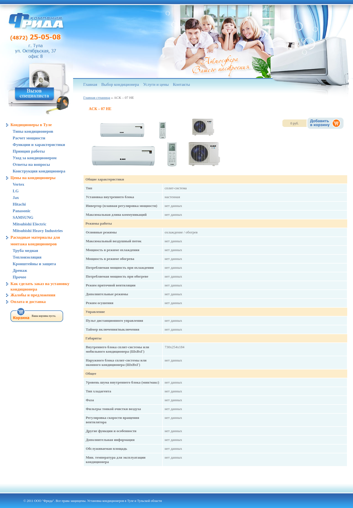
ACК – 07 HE (100, 109)
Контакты (181, 84)
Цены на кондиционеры (32, 177)
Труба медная (25, 250)
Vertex (18, 184)
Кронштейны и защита (34, 264)
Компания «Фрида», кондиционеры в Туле (36, 20)
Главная (90, 84)
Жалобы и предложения (32, 295)
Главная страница (96, 97)
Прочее (19, 277)
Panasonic (22, 211)
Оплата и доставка (28, 301)
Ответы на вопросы (31, 164)
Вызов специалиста (34, 94)
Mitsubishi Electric (29, 224)
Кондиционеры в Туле (31, 125)
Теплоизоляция (27, 257)
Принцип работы (29, 151)
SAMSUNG (23, 217)
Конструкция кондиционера (39, 171)
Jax (16, 197)
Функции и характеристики (39, 144)
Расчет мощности (29, 138)
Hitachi (19, 204)
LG (16, 191)
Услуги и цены (156, 84)
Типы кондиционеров (33, 131)
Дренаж (20, 270)
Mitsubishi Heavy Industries (38, 230)
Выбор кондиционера (120, 84)
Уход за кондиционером (35, 158)
